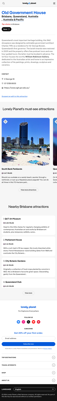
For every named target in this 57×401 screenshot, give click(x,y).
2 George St (9, 79)
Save (6, 29)
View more (28, 293)
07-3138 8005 (10, 83)
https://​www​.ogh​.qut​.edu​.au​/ (17, 88)
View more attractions (28, 190)
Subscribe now (28, 344)
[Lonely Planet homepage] (29, 3)
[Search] (3, 3)
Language (6, 389)
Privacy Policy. (47, 348)
